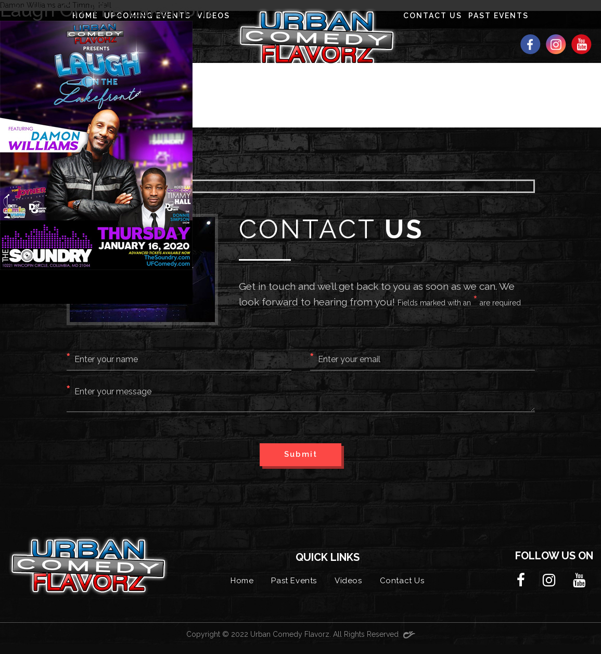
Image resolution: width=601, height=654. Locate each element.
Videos (348, 580)
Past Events (294, 580)
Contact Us (402, 580)
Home (242, 580)
